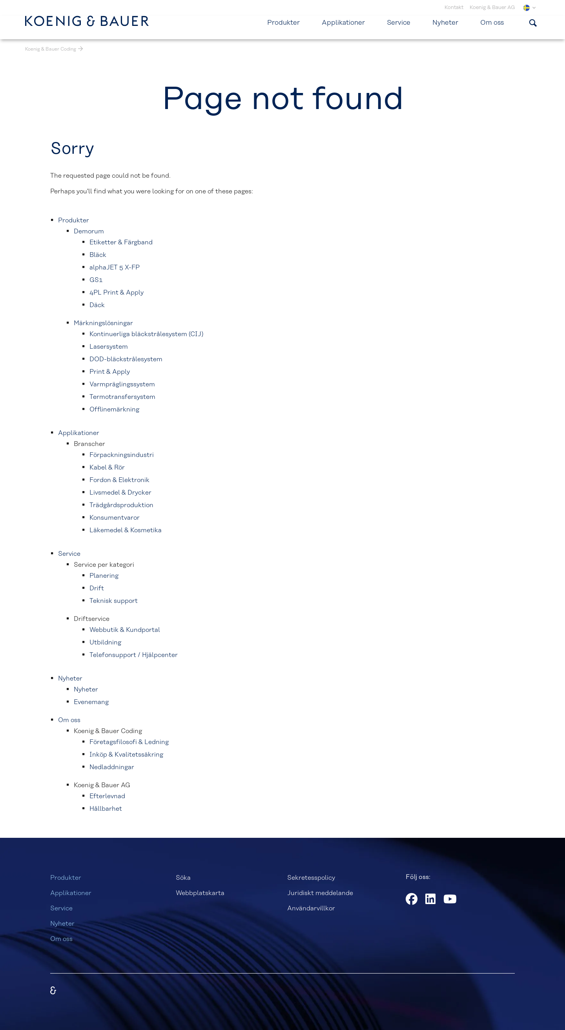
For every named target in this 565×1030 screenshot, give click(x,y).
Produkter (65, 878)
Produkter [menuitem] (283, 22)
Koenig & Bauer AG (492, 7)
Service (61, 908)
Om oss (61, 939)
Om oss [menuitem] (492, 22)
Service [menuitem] (398, 22)
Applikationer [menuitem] (343, 22)
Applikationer (70, 893)
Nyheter (62, 924)
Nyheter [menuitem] (445, 22)
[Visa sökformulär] (533, 22)
